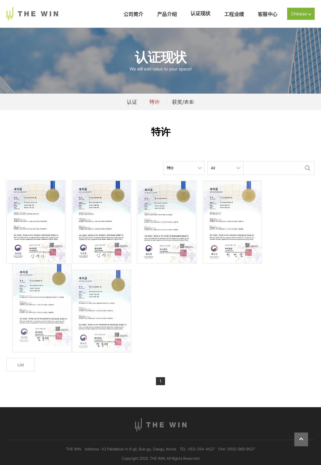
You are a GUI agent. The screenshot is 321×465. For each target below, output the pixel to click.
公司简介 (133, 14)
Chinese (301, 14)
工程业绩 (234, 14)
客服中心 (268, 14)
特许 (154, 102)
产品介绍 (167, 14)
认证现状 (200, 13)
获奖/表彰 (183, 102)
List (21, 357)
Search (308, 168)
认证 (132, 102)
